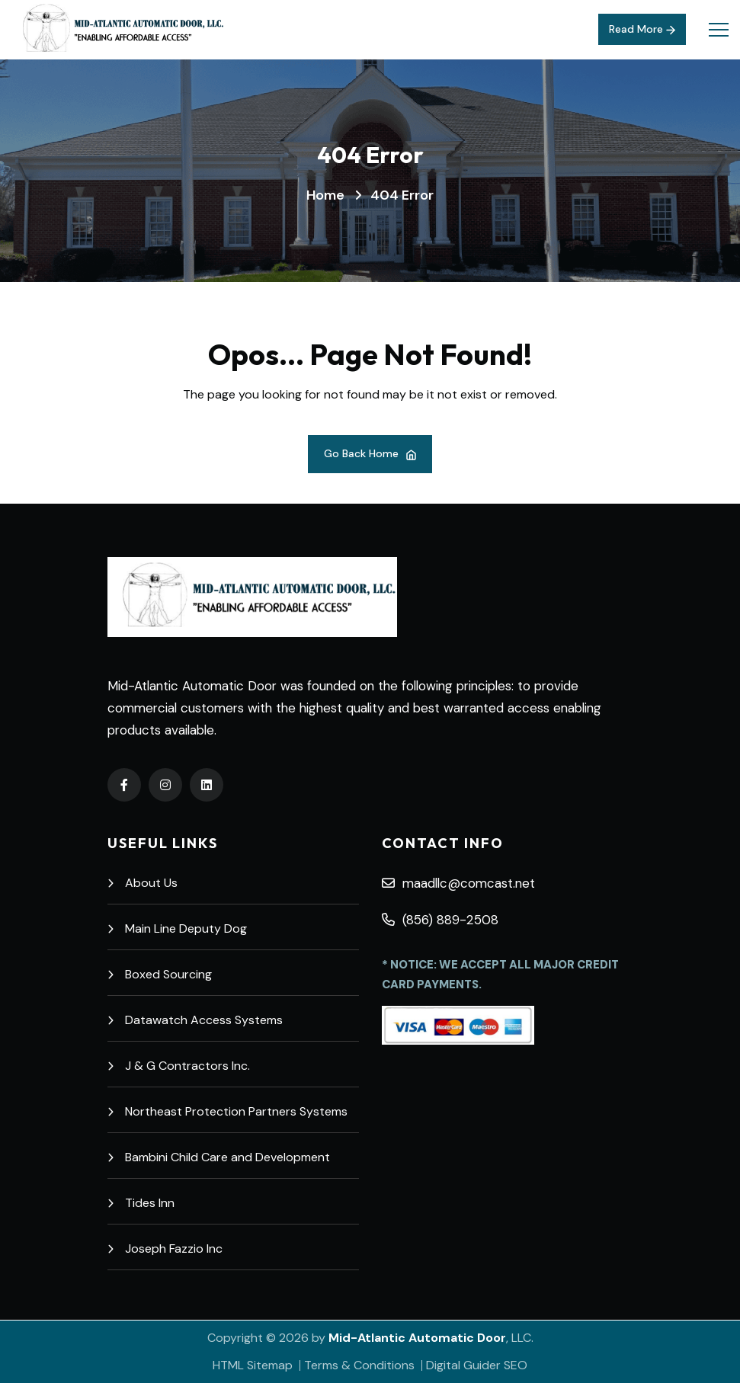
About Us (142, 883)
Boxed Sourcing (159, 974)
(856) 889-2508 (440, 919)
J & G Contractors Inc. (178, 1066)
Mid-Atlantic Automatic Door (417, 1338)
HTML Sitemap (253, 1365)
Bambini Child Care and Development (218, 1157)
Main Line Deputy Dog (177, 928)
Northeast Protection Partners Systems (227, 1111)
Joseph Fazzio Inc (165, 1249)
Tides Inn (141, 1203)
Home (325, 195)
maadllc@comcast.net (458, 883)
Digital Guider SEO (476, 1365)
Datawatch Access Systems (195, 1020)
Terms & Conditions (359, 1365)
